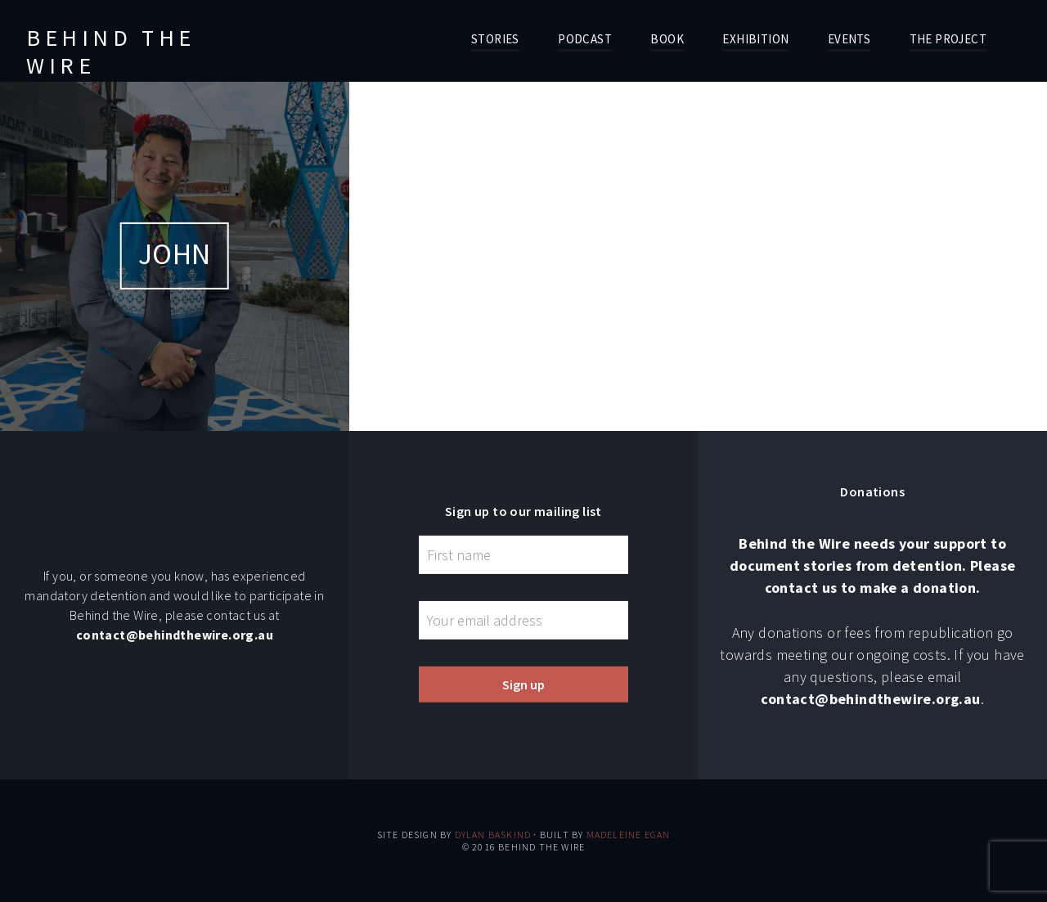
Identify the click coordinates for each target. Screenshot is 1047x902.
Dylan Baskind (493, 834)
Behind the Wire (110, 51)
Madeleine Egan (628, 834)
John (174, 254)
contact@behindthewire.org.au (174, 634)
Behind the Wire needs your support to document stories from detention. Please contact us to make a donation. (873, 565)
